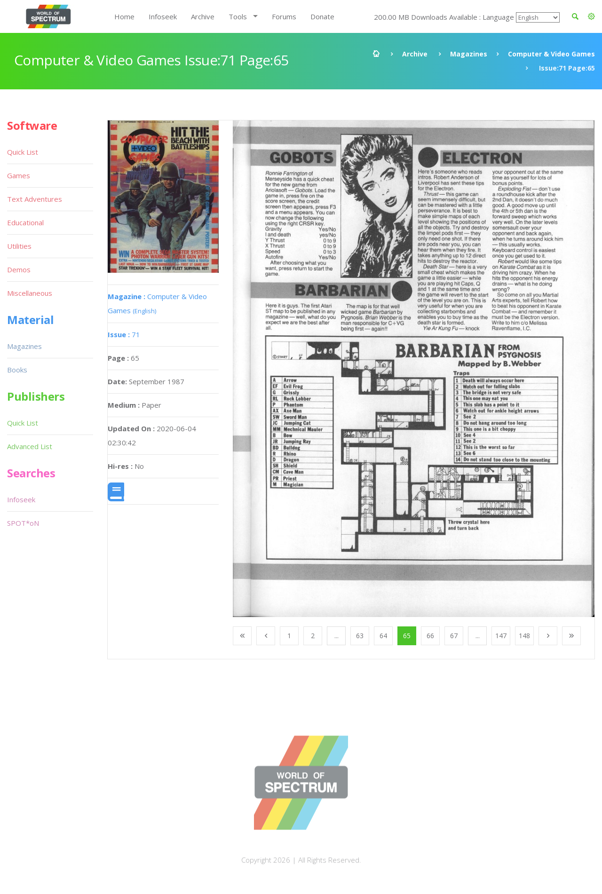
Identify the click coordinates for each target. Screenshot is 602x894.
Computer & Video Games (551, 53)
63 (360, 635)
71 (124, 334)
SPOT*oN (23, 523)
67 (454, 635)
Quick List (22, 152)
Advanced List (29, 446)
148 (524, 635)
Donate (322, 16)
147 (501, 635)
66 (430, 635)
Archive (202, 16)
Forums (284, 16)
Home (124, 16)
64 (383, 635)
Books (17, 369)
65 (407, 635)
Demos (19, 269)
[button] (591, 16)
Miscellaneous (29, 293)
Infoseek (163, 16)
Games (18, 175)
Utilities (19, 246)
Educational (25, 222)
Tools (238, 16)
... (336, 635)
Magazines (468, 53)
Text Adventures (34, 199)
